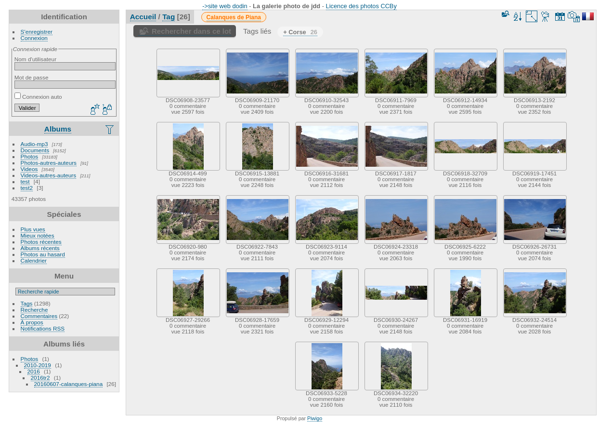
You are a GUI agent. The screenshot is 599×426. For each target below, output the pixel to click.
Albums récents (40, 248)
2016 (33, 371)
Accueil (143, 17)
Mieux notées (37, 235)
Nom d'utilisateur (35, 59)
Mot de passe (31, 77)
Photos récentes (41, 242)
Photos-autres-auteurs (49, 163)
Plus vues (33, 229)
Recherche (34, 309)
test (25, 181)
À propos (32, 322)
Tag (168, 17)
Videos (29, 169)
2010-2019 (37, 365)
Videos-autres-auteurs (49, 175)
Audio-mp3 (34, 144)
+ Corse (300, 32)
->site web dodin (224, 6)
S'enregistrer (36, 31)
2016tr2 (40, 377)
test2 (27, 188)
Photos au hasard (43, 254)
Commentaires (39, 316)
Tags (27, 303)
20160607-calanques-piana (68, 384)
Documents (35, 150)
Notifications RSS (43, 328)
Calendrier (34, 260)
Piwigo (314, 418)
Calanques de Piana (234, 17)
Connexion (34, 38)
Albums (57, 129)
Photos (30, 156)
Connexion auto (38, 96)
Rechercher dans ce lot (191, 31)
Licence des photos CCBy (361, 6)
